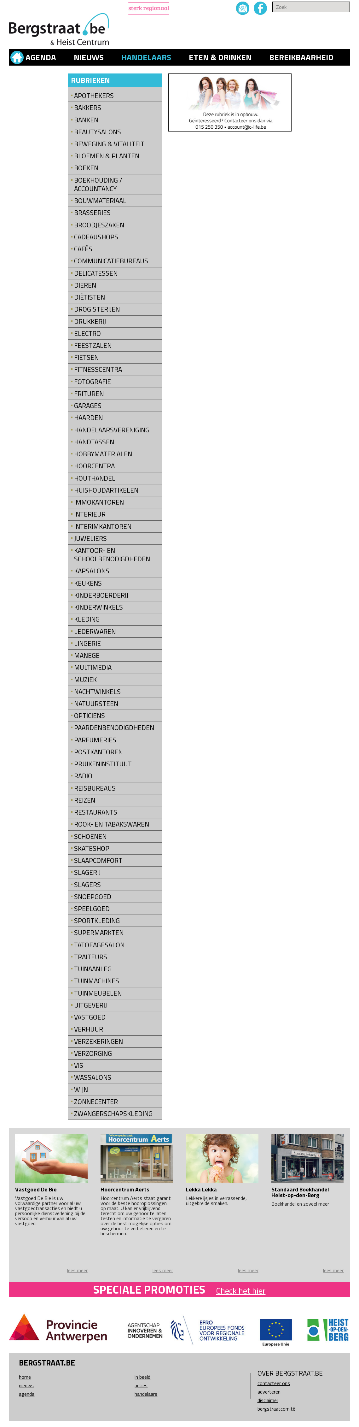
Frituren (89, 393)
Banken (86, 120)
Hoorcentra (94, 466)
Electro (87, 333)
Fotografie (92, 381)
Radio (83, 776)
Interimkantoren (102, 526)
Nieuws (89, 57)
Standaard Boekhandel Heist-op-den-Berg (300, 1192)
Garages (87, 405)
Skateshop (91, 848)
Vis (78, 1065)
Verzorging (93, 1053)
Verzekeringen (98, 1041)
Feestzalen (93, 345)
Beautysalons (97, 132)
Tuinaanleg (93, 969)
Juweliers (90, 538)
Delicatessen (96, 273)
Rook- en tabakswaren (111, 824)
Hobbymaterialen (103, 454)
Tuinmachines (96, 981)
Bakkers (87, 107)
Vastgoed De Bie (36, 1189)
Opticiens (89, 715)
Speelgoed (92, 908)
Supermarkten (99, 932)
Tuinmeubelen (98, 993)
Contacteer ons (274, 1383)
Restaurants (95, 812)
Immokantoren (99, 502)
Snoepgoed (92, 896)
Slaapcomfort (98, 860)
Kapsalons (91, 571)
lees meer (77, 1270)
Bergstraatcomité (276, 1408)
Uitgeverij (90, 1005)
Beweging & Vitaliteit (109, 144)
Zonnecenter (96, 1101)
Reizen (84, 800)
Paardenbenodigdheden (114, 727)
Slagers (87, 884)
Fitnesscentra (98, 369)
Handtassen (94, 442)
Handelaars (146, 57)
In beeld (142, 1377)
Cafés (83, 249)
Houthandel (94, 478)
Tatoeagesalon (99, 945)
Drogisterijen (97, 309)
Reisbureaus (95, 788)
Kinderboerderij (101, 595)
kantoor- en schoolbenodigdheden (112, 554)
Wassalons (92, 1077)
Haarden (88, 417)
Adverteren (269, 1391)
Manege (87, 655)
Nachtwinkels (97, 691)
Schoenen (90, 836)
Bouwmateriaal (100, 200)
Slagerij (87, 872)
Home (25, 1377)
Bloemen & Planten (106, 156)
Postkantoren (98, 752)
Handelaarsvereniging (111, 430)
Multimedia (93, 667)
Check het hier (240, 1290)
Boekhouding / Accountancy (98, 184)
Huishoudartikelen (106, 490)
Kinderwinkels (98, 607)
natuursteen (96, 703)
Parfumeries (95, 740)
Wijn (81, 1089)
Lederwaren (95, 631)
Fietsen (86, 357)
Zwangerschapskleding (113, 1113)
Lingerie (87, 643)
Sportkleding (97, 920)
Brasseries (92, 212)
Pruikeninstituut (103, 764)
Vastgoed (90, 1017)
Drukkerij (90, 321)
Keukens (88, 583)
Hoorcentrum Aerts (125, 1189)
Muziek (85, 679)
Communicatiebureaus (111, 261)
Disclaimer (268, 1400)
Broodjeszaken (99, 225)
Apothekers (94, 95)
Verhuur (88, 1029)
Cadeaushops (96, 237)
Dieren (85, 285)
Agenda (41, 57)
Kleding (87, 619)
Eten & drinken (220, 57)
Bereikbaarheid (301, 57)
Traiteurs (90, 957)
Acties (141, 1385)
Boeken (86, 168)
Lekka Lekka (201, 1189)
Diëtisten (89, 297)
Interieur (90, 514)
